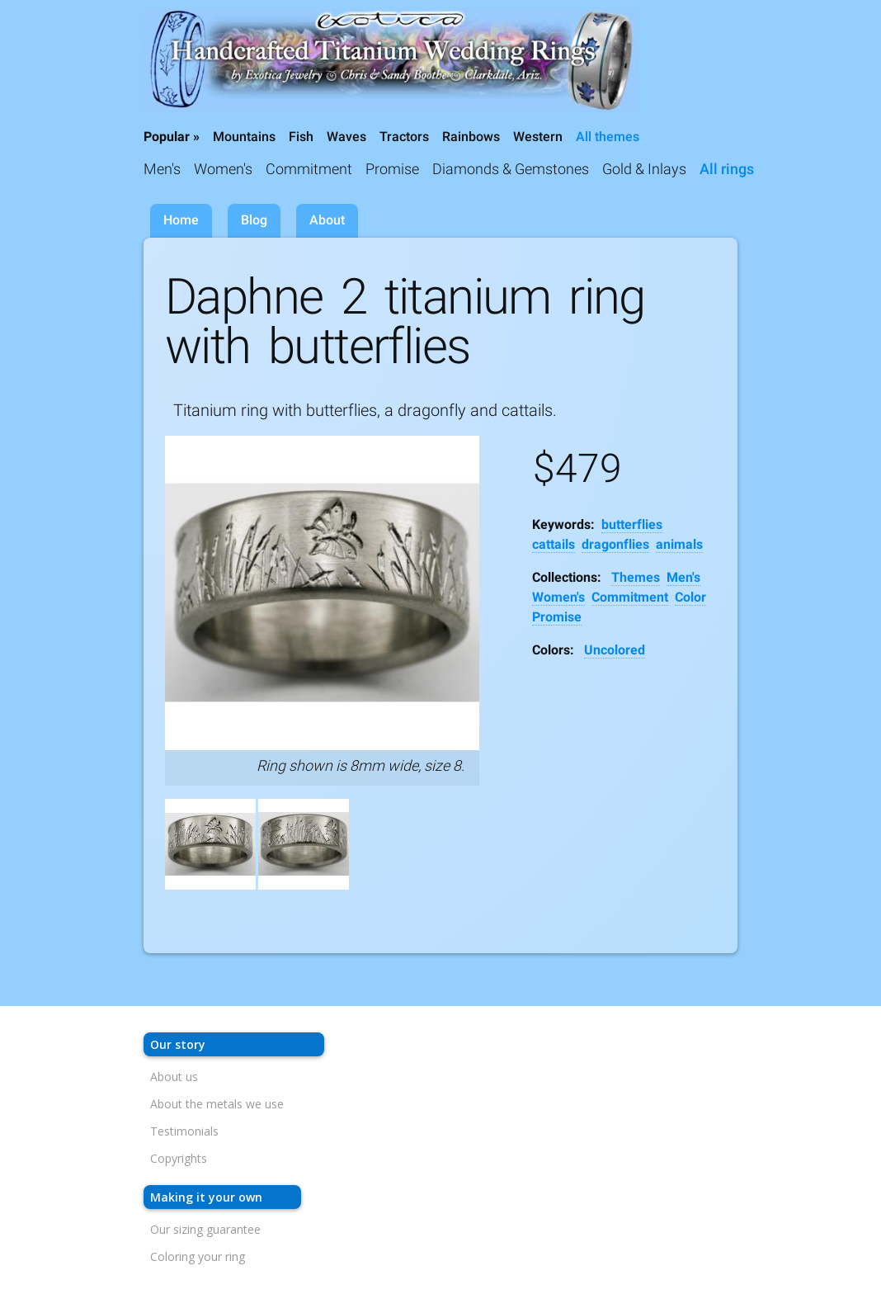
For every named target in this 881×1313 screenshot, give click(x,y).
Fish (301, 136)
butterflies (631, 524)
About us (174, 1076)
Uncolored (614, 650)
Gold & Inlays (644, 168)
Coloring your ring (197, 1256)
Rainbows (471, 136)
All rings (727, 168)
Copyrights (178, 1158)
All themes (607, 136)
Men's (162, 168)
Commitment (309, 168)
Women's (223, 168)
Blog (254, 220)
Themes (635, 577)
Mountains (244, 136)
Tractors (404, 136)
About (327, 220)
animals (679, 544)
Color (690, 597)
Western (538, 136)
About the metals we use (217, 1104)
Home (181, 220)
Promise (392, 168)
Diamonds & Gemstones (510, 168)
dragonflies (615, 544)
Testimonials (184, 1131)
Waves (346, 136)
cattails (553, 544)
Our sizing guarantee (205, 1229)
